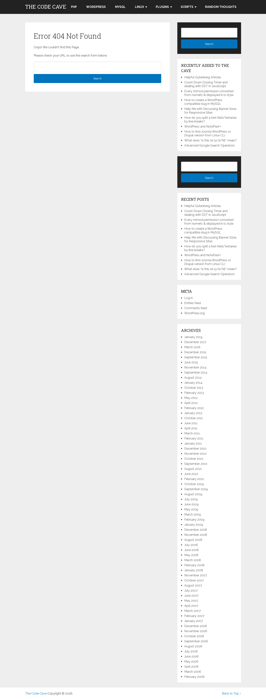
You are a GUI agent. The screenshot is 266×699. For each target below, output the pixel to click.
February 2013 (194, 393)
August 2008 (193, 540)
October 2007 (194, 580)
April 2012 (191, 403)
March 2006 (192, 671)
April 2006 (191, 666)
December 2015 (195, 352)
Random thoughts (220, 7)
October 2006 (194, 636)
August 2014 (193, 377)
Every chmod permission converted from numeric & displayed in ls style (209, 93)
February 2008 (194, 565)
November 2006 (195, 631)
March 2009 (192, 514)
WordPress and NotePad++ (202, 126)
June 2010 (191, 474)
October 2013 (193, 388)
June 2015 (191, 362)
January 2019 (193, 337)
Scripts (187, 7)
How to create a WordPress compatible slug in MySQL (203, 102)
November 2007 (195, 575)
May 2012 (191, 398)
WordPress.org (194, 313)
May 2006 (191, 661)
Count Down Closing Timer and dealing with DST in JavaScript (206, 84)
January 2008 (193, 570)
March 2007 (192, 611)
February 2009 (194, 519)
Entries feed (192, 303)
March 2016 (192, 347)
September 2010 (195, 464)
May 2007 (191, 600)
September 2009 (196, 489)
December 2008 (195, 529)
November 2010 (195, 453)
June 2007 (191, 595)
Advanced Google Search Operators (209, 145)
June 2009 (191, 504)
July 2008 (191, 545)
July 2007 (191, 590)
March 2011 (192, 433)
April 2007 (191, 606)
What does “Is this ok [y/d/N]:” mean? (210, 140)
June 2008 (191, 550)
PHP (74, 7)
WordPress (96, 7)
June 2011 (191, 423)
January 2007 (193, 621)
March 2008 (192, 560)
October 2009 (194, 484)
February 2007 (194, 616)
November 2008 (195, 535)
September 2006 (196, 641)
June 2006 (191, 656)
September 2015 (195, 357)
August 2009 (193, 494)
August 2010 (193, 469)
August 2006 (193, 646)
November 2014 (195, 367)
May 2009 (191, 509)
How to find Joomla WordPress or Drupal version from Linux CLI (207, 133)
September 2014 (195, 372)
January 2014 (193, 382)
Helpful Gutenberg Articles (202, 77)
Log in (188, 298)
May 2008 (191, 555)
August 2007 (193, 585)
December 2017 (195, 342)
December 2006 (195, 626)
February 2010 (194, 479)
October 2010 (193, 458)
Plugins (162, 7)
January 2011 (193, 443)
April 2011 (190, 428)
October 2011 (193, 418)
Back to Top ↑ (231, 693)
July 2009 (191, 499)
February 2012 (194, 408)
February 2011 (193, 438)
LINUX (139, 7)
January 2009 (193, 524)
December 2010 (195, 448)
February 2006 (194, 677)
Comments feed (195, 308)
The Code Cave (45, 6)
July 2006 (191, 651)
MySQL (120, 7)
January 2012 (193, 413)
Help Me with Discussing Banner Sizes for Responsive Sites (210, 110)
